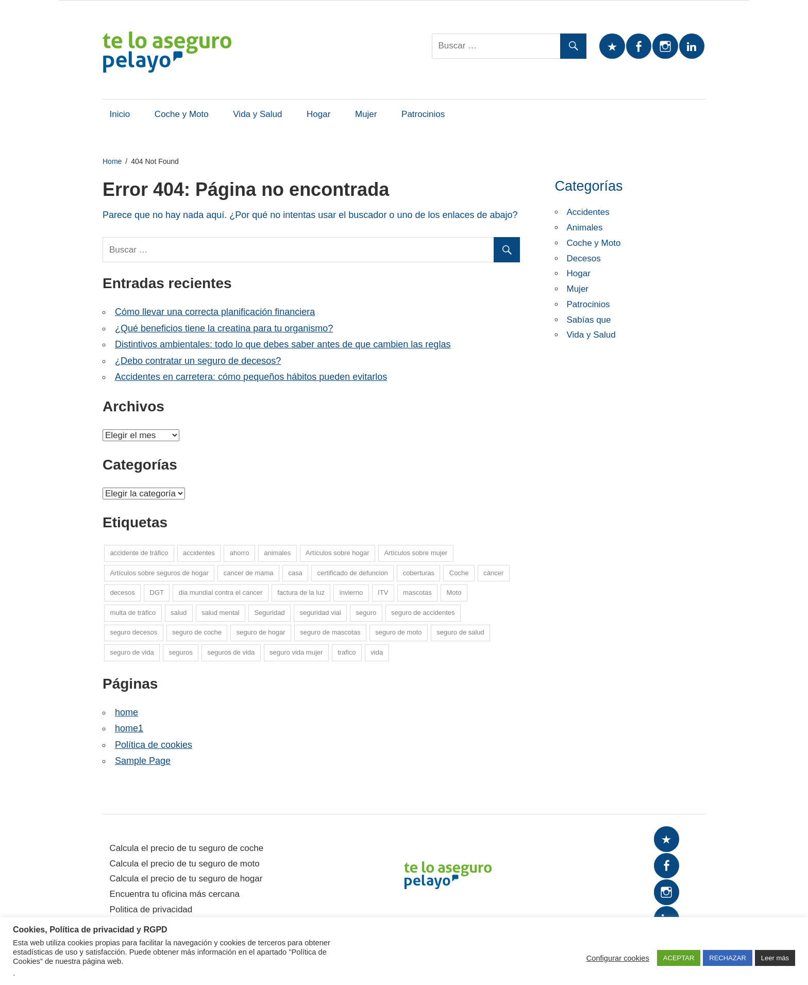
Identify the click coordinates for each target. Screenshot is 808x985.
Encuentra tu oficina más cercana (175, 894)
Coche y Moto (182, 114)
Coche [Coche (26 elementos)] (459, 573)
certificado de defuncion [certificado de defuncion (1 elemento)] (352, 573)
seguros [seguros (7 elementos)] (180, 652)
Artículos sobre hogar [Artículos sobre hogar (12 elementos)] (337, 553)
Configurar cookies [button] (617, 958)
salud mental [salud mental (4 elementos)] (220, 612)
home (126, 712)
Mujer (366, 114)
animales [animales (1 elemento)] (277, 553)
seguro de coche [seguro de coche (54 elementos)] (197, 632)
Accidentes (588, 212)
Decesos (584, 258)
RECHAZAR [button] (727, 958)
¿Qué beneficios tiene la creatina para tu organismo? (224, 328)
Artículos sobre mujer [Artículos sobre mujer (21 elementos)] (415, 553)
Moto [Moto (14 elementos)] (454, 592)
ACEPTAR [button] (678, 958)
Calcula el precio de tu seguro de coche (187, 848)
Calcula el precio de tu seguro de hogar (186, 878)
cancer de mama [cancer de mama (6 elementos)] (249, 573)
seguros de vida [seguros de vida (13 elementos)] (231, 652)
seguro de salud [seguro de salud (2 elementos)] (460, 632)
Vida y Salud (257, 114)
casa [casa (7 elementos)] (295, 573)
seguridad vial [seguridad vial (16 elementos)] (320, 612)
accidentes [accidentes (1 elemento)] (199, 553)
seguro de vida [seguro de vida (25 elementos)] (132, 652)
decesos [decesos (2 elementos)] (122, 592)
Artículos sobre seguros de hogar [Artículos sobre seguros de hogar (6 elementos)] (159, 573)
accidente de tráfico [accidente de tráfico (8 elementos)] (139, 553)
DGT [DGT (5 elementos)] (157, 592)
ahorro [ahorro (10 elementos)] (239, 553)
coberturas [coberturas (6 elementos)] (418, 573)
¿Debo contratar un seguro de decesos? (198, 361)
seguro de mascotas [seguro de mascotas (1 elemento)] (330, 632)
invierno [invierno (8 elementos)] (351, 592)
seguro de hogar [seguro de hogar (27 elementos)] (261, 632)
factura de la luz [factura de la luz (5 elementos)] (301, 592)
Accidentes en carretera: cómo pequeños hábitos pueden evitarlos (251, 377)
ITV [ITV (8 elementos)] (383, 592)
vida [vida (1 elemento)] (377, 652)
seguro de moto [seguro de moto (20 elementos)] (398, 632)
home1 (129, 728)
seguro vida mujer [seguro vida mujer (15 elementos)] (296, 652)
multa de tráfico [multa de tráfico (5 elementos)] (133, 612)
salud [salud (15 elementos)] (179, 612)
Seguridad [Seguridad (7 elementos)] (269, 612)
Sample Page (143, 761)
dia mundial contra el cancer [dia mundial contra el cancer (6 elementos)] (221, 592)
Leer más (775, 958)
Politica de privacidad (151, 909)
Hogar (318, 114)
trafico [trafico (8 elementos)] (347, 652)
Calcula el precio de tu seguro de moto (185, 864)
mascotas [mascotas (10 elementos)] (417, 592)
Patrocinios (423, 114)
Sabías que (589, 320)
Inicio (120, 114)
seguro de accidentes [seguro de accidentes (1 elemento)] (423, 612)
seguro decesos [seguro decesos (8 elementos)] (133, 632)
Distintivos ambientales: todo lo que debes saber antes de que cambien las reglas (282, 344)
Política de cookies (153, 745)
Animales (585, 227)
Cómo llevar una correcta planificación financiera (215, 312)
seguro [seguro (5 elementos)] (366, 612)
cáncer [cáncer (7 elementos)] (493, 573)
